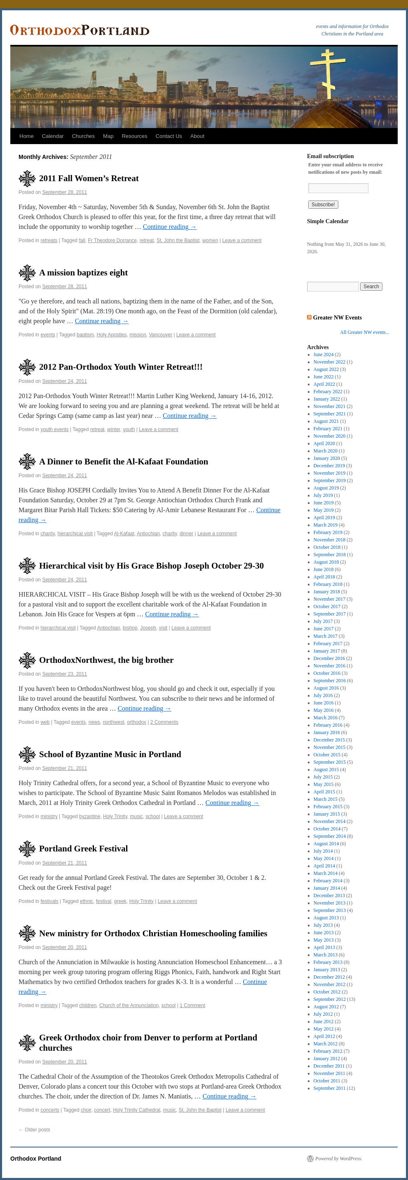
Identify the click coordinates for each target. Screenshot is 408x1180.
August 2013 (326, 918)
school (152, 816)
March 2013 (326, 955)
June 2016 (324, 703)
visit (163, 628)
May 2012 (324, 1029)
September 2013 (330, 910)
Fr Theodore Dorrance (112, 240)
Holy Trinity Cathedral (136, 1110)
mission (137, 335)
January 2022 (327, 399)
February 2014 (328, 881)
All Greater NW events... (364, 332)
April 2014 (324, 866)
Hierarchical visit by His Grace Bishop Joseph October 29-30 (151, 566)
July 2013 (323, 925)
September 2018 (330, 554)
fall (82, 240)
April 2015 (324, 792)
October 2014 (327, 829)
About (197, 136)
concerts (49, 1110)
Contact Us (169, 136)
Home (26, 136)
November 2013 (330, 903)
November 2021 (330, 406)
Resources (134, 136)
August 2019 (326, 488)
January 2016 (327, 732)
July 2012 (323, 1014)
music (136, 816)
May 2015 (324, 784)
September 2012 (330, 999)
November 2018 (330, 540)
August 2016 (326, 688)
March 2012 (326, 1044)
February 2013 (328, 962)
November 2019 (330, 473)
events (47, 335)
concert (102, 1110)
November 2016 (330, 666)
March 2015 (326, 799)
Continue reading (170, 226)
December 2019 (329, 466)
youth (129, 429)
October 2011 (327, 1081)
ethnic (86, 901)
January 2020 (327, 458)
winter (113, 429)
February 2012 (328, 1051)
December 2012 (329, 977)
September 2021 (330, 414)
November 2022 (330, 362)
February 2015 (328, 806)
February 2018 (328, 584)
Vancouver (160, 335)
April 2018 (324, 577)
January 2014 (327, 888)
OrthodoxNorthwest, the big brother (106, 660)
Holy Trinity (115, 816)
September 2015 (330, 762)
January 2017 (327, 651)
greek (120, 901)
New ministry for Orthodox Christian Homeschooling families (153, 933)
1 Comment (192, 1005)
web (44, 722)
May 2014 (324, 858)
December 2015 (329, 740)
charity (47, 533)
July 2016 (323, 695)
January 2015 (327, 814)
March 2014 (326, 873)
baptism (85, 335)
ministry (48, 816)
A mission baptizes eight (83, 273)
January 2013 (327, 969)
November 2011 (329, 1073)
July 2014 (323, 851)
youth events (54, 429)
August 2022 (326, 369)
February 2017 (328, 643)
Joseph (148, 628)
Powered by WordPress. (338, 1158)
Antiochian (148, 533)
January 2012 (327, 1058)
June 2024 (324, 354)
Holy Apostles (112, 335)
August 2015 (326, 769)
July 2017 (323, 621)
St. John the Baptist (178, 240)
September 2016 (330, 680)
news (94, 722)
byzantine (89, 816)
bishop (130, 628)
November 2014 (330, 821)
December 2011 (329, 1066)
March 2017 (326, 636)
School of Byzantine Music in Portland (110, 754)
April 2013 (324, 947)
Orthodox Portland (35, 1158)
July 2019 (323, 495)
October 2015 (327, 755)
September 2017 (330, 614)
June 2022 (324, 377)
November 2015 (330, 747)
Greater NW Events (337, 317)
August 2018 (326, 562)
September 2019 (330, 480)
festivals (49, 901)
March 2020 (326, 451)
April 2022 (324, 384)
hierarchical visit (75, 533)
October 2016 (327, 673)
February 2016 (328, 725)
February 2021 (328, 428)
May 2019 (324, 510)
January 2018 (327, 592)
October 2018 (327, 547)
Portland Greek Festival (83, 849)
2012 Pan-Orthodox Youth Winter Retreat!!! (121, 367)
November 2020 (330, 436)
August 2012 (326, 1007)
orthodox (136, 722)
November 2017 (330, 599)
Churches (83, 136)
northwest (113, 722)
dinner (186, 533)
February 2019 (328, 532)
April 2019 (324, 517)
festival (103, 901)
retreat (147, 240)
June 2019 (324, 503)
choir (86, 1110)
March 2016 (326, 718)
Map (108, 136)
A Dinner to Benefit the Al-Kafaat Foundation (123, 461)
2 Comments (164, 722)
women (210, 240)
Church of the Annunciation (129, 1005)
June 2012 (324, 1021)
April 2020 (324, 443)
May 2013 (324, 940)
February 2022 (328, 391)
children (87, 1005)
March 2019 (326, 525)
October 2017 (327, 606)
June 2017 (324, 629)
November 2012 (330, 984)
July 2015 (323, 777)
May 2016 (324, 710)
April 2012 (324, 1036)
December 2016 (329, 658)
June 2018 (324, 569)
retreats (48, 240)
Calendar (53, 136)
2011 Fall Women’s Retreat (89, 178)
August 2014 (326, 844)
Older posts (34, 1130)
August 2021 (326, 421)
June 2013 (324, 932)
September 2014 (330, 836)
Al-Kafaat (124, 533)
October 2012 (327, 992)
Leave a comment (241, 240)
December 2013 (329, 895)
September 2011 (330, 1088)
